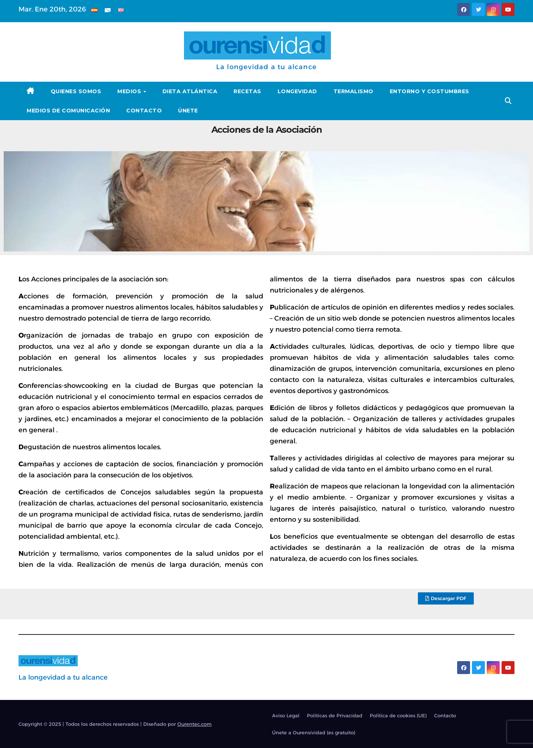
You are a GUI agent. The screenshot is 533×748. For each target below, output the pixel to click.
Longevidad (297, 91)
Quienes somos (76, 91)
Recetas (247, 91)
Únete (188, 110)
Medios (130, 91)
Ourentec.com (194, 724)
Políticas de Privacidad (334, 715)
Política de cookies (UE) (398, 715)
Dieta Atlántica (190, 91)
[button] (508, 101)
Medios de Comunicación (68, 110)
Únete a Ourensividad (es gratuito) (313, 732)
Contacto (144, 110)
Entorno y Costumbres (429, 91)
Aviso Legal (285, 715)
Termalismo (353, 91)
